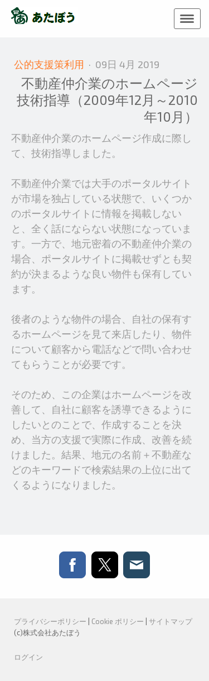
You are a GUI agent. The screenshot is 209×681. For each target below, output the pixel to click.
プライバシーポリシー (50, 621)
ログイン (28, 657)
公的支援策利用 (50, 64)
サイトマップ (170, 621)
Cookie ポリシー (117, 621)
